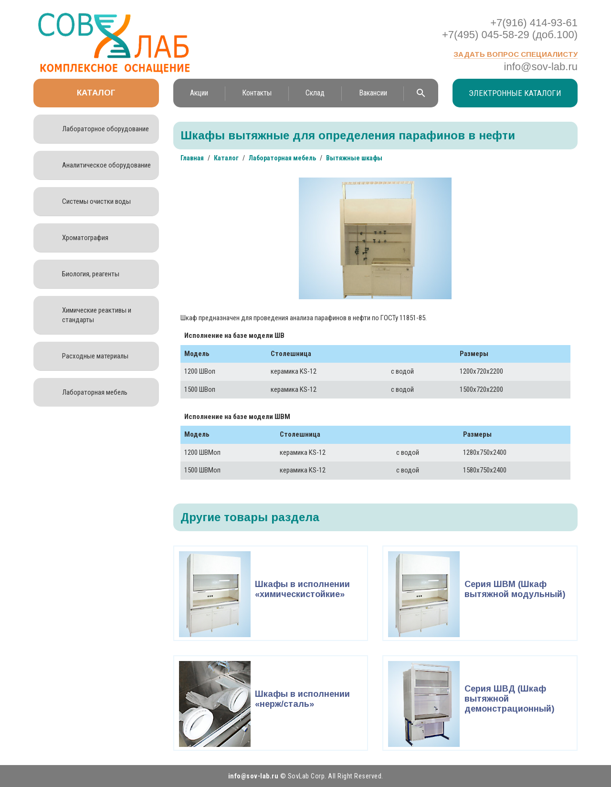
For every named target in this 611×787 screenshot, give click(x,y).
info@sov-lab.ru (541, 67)
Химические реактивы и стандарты (96, 315)
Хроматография (85, 237)
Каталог (96, 92)
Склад (315, 92)
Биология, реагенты (90, 274)
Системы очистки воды (96, 201)
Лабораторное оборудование (105, 129)
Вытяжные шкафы (354, 158)
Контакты (257, 92)
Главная (192, 158)
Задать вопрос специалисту (515, 54)
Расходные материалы (95, 356)
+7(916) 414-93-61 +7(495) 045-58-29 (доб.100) (510, 29)
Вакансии (373, 92)
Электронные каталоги (515, 93)
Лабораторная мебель (94, 392)
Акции (199, 92)
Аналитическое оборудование (106, 165)
